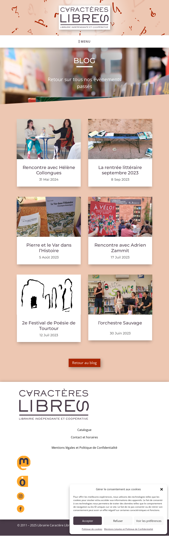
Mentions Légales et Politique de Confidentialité (128, 529)
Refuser (118, 521)
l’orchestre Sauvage (120, 323)
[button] (161, 489)
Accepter (87, 521)
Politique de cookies (92, 529)
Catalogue (84, 430)
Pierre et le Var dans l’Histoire (48, 247)
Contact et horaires (84, 438)
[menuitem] (84, 41)
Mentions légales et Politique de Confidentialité (84, 448)
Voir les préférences (148, 521)
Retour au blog (84, 362)
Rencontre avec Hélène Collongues (49, 170)
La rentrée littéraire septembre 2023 (120, 170)
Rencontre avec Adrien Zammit (120, 247)
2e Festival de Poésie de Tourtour (49, 325)
